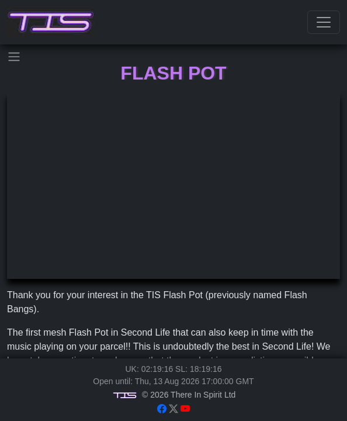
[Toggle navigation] (323, 22)
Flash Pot (173, 73)
